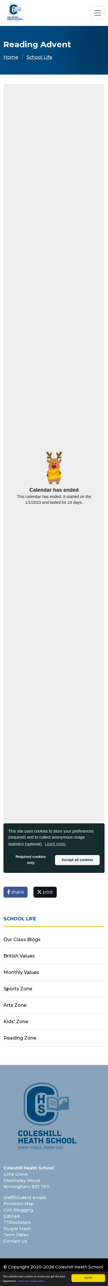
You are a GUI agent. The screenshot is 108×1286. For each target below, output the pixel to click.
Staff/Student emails (24, 1197)
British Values (19, 956)
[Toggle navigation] (98, 13)
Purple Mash (17, 1228)
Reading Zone (19, 1038)
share (15, 892)
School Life (39, 57)
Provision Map (18, 1203)
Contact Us (15, 1241)
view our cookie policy (31, 1281)
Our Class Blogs (22, 939)
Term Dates (16, 1234)
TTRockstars (17, 1222)
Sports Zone (17, 988)
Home (10, 57)
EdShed (11, 1216)
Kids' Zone (15, 1021)
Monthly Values (21, 972)
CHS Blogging (18, 1210)
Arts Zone (14, 1005)
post (45, 892)
